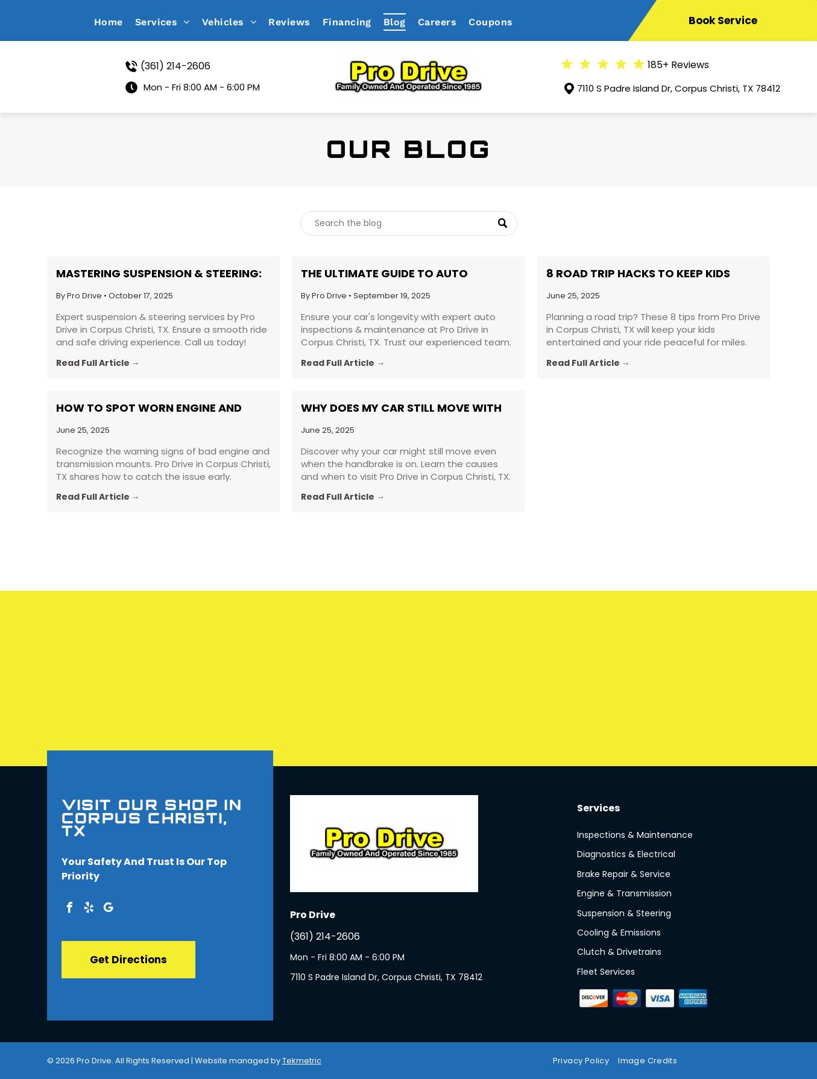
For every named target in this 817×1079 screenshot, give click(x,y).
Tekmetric (301, 1060)
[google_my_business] (108, 909)
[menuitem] (114, 22)
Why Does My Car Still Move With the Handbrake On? (401, 408)
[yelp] (89, 909)
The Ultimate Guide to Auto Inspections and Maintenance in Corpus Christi (398, 274)
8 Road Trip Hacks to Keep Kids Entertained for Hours (638, 274)
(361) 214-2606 (175, 66)
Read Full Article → (98, 363)
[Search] (408, 223)
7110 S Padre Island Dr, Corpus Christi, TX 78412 (678, 88)
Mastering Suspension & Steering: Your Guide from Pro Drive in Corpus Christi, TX (159, 274)
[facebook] (70, 909)
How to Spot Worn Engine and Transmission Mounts (149, 408)
